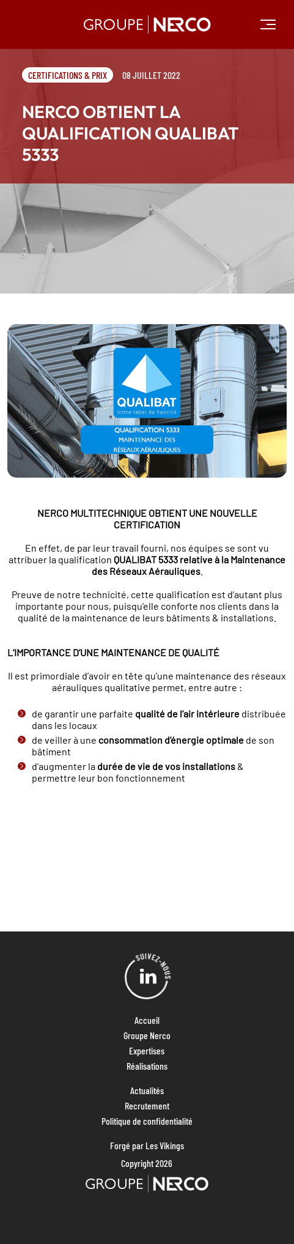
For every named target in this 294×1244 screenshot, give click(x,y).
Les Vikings (164, 1145)
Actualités (147, 1090)
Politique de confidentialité (147, 1121)
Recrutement (147, 1105)
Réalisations (147, 1066)
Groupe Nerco (147, 1035)
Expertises (146, 1050)
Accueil (147, 1020)
